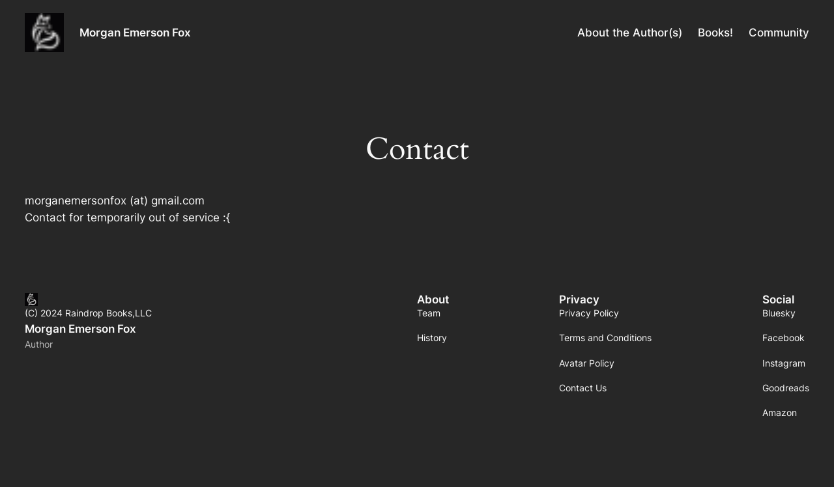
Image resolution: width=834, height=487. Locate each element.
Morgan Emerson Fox (135, 32)
